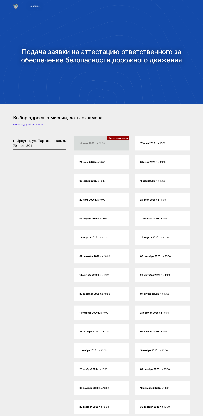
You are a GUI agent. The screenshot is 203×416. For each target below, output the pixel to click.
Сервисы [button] (34, 6)
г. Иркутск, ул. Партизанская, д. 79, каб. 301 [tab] (39, 143)
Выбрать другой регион (28, 124)
